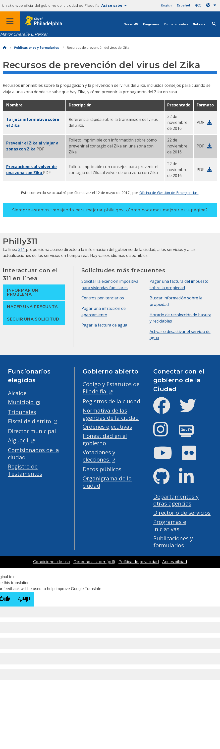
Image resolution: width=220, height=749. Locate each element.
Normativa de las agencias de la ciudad (111, 414)
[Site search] (214, 24)
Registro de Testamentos (25, 470)
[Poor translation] (24, 599)
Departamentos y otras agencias (176, 500)
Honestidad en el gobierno (105, 439)
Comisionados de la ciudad (33, 453)
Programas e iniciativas (169, 525)
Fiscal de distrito (30, 421)
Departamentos (176, 24)
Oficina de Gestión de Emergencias (169, 192)
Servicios (131, 24)
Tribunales (22, 412)
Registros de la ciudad (111, 401)
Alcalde (17, 393)
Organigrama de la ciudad (107, 481)
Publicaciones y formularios (37, 48)
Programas (151, 24)
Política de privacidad (138, 562)
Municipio (21, 402)
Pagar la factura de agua (104, 325)
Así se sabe (114, 5)
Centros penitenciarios (102, 298)
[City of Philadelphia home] (46, 21)
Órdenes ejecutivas (107, 426)
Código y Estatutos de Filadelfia (111, 387)
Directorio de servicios (182, 512)
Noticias (199, 24)
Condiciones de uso (51, 562)
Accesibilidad (174, 562)
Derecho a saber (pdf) (94, 562)
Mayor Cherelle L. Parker (24, 34)
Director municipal (32, 431)
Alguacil (19, 440)
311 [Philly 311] (22, 249)
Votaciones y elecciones (99, 455)
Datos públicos (102, 469)
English (166, 5)
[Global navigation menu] (10, 21)
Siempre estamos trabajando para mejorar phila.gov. (110, 210)
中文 (198, 5)
